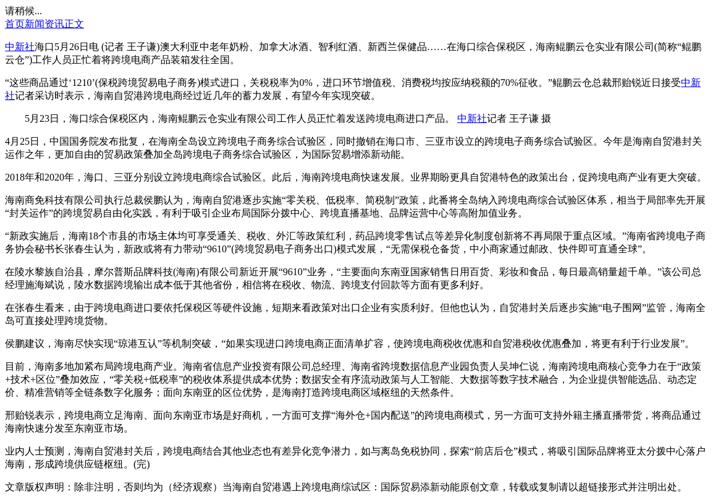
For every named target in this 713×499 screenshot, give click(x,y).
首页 (15, 24)
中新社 (20, 46)
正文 (74, 24)
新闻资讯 (44, 24)
